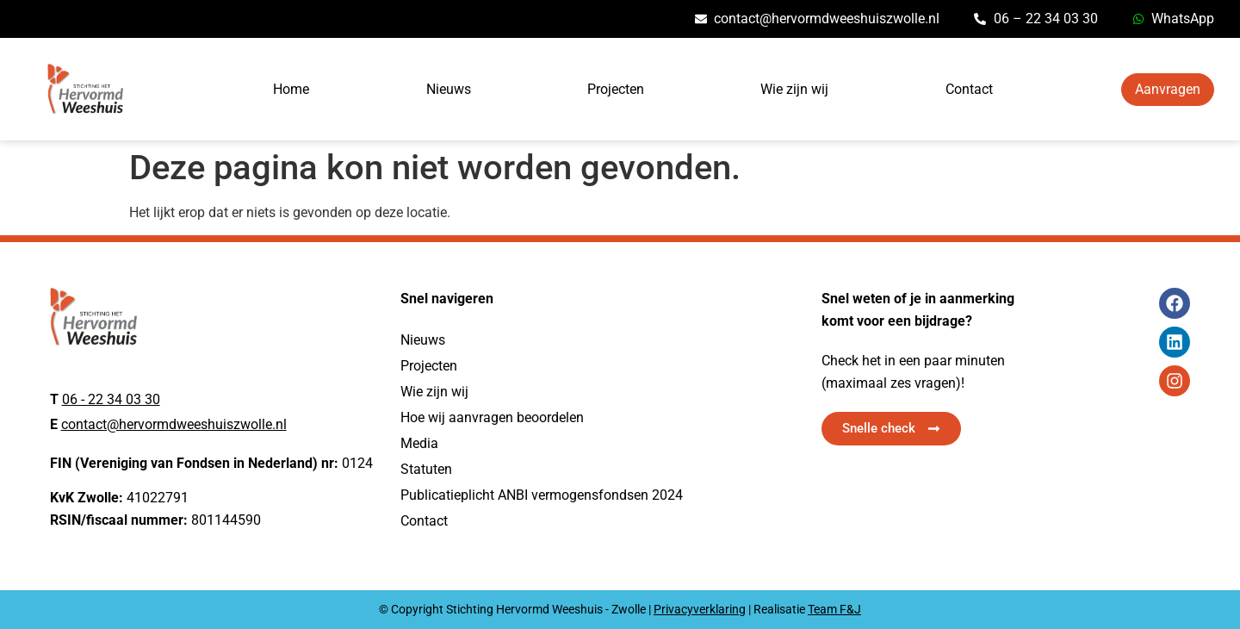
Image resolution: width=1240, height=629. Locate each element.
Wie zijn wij (794, 89)
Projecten (615, 89)
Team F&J (834, 609)
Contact (969, 89)
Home (291, 89)
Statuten (426, 469)
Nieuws (448, 89)
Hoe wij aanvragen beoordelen (492, 417)
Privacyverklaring (700, 609)
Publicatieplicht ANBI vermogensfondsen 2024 (541, 495)
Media (419, 443)
